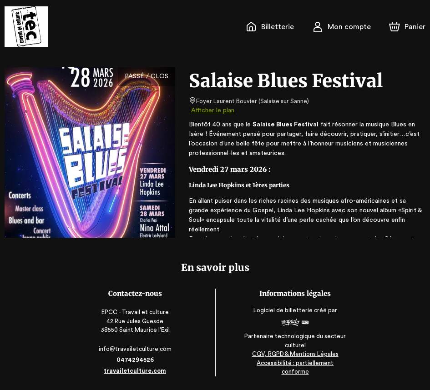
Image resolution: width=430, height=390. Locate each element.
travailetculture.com (136, 370)
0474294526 (136, 359)
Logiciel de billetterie (282, 313)
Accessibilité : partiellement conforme (294, 371)
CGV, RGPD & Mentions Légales (294, 363)
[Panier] (407, 27)
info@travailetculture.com (136, 348)
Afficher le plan (212, 110)
